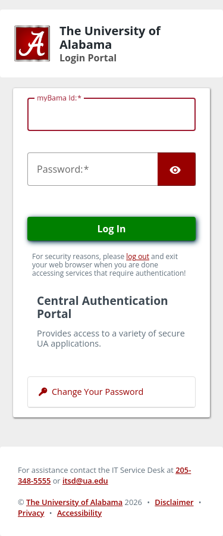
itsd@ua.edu (85, 480)
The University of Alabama (74, 502)
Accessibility (79, 512)
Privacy (31, 512)
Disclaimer (174, 502)
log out (137, 256)
